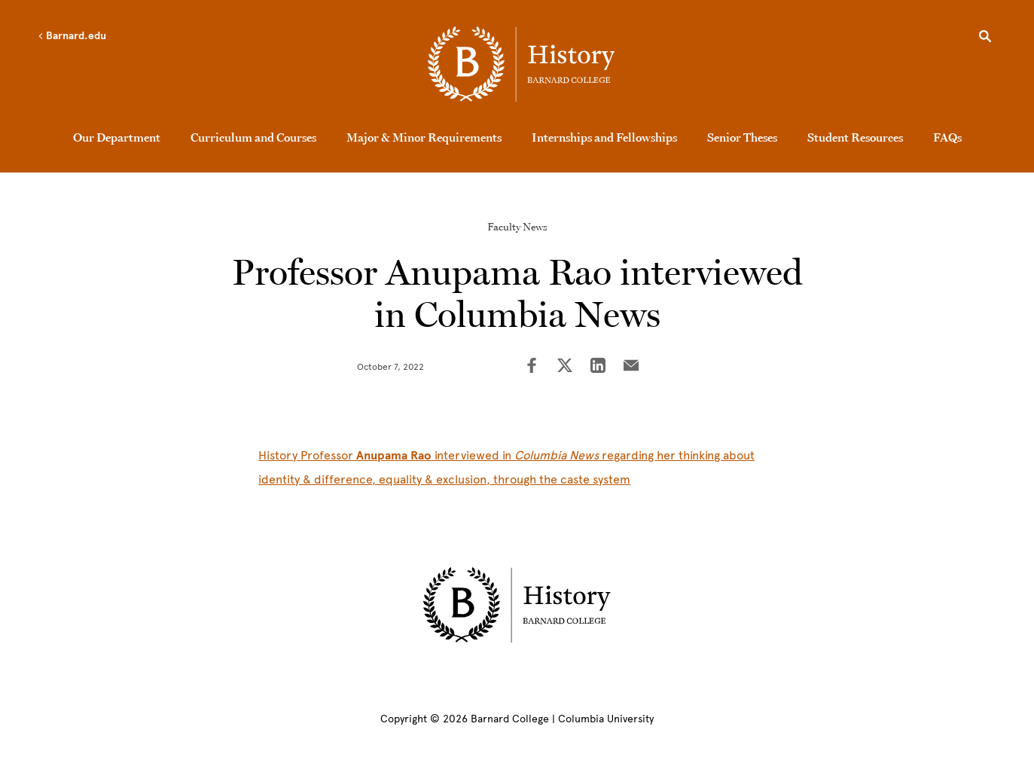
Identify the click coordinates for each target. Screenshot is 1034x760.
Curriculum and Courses (253, 137)
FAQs (947, 137)
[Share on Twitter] (565, 367)
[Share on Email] (631, 367)
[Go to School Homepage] (521, 64)
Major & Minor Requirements (424, 137)
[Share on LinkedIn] (598, 367)
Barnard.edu (72, 36)
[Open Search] (985, 38)
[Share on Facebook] (532, 367)
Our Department (116, 137)
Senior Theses (742, 137)
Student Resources (855, 137)
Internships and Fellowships (604, 137)
